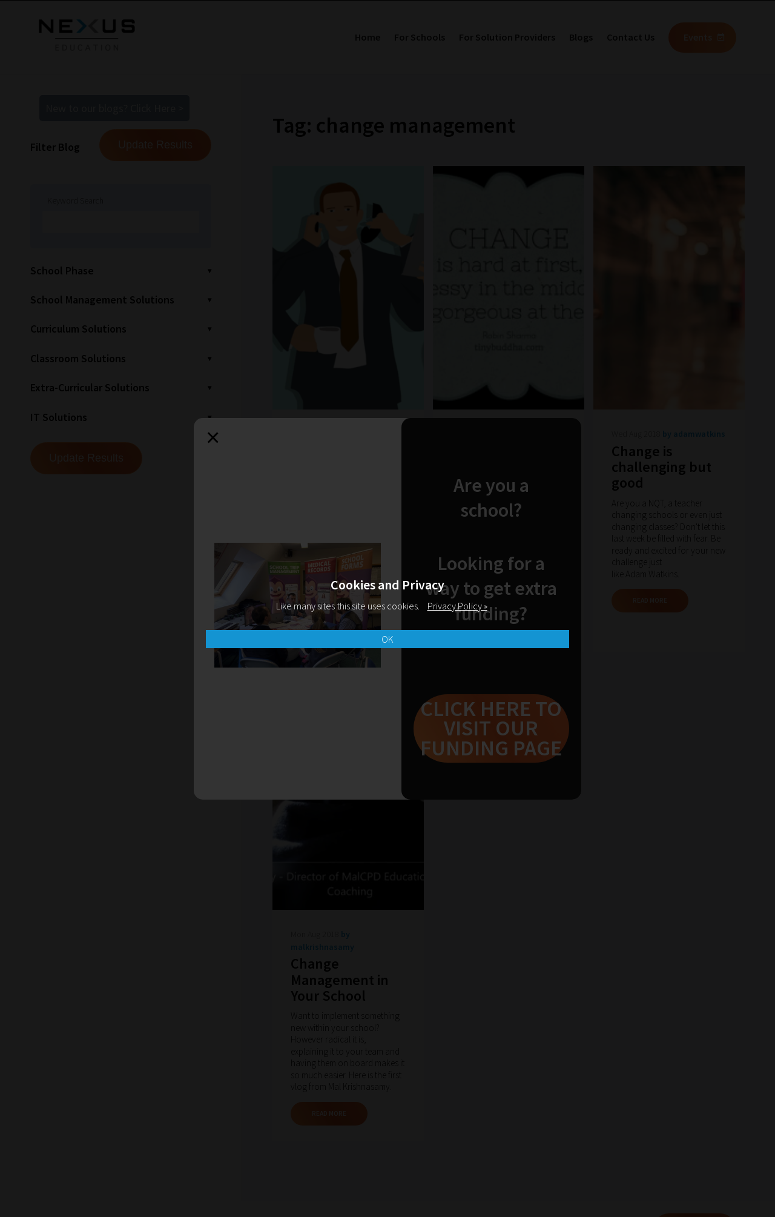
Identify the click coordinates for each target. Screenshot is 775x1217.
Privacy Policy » (457, 606)
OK (387, 639)
